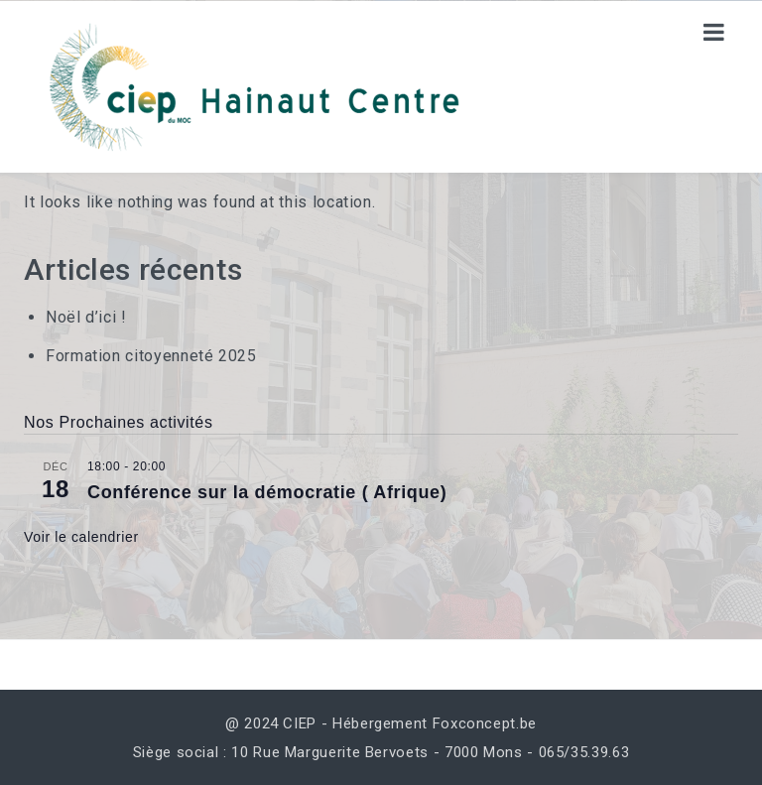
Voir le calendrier (81, 537)
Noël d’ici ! (86, 317)
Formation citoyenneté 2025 (151, 355)
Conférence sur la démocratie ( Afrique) (266, 492)
